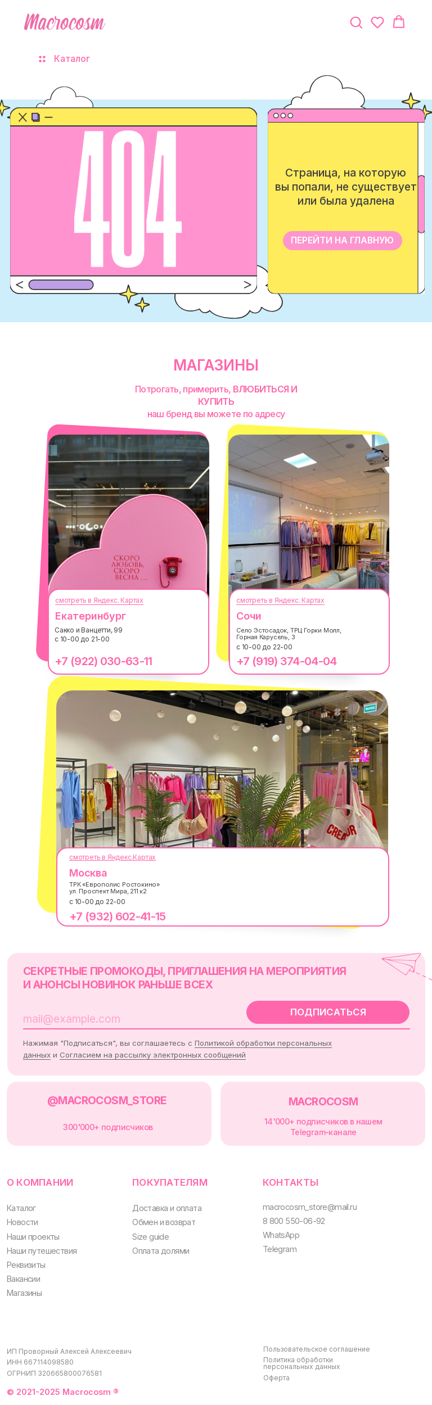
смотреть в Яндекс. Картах (99, 600)
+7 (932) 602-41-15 (117, 916)
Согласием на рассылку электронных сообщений (153, 1054)
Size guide (150, 1236)
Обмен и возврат (163, 1222)
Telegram (279, 1249)
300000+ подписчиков (107, 1127)
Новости (22, 1222)
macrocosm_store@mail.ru (310, 1207)
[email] (121, 1018)
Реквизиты (26, 1265)
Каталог (21, 1208)
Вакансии (23, 1279)
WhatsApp (281, 1235)
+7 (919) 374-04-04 (286, 661)
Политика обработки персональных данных (301, 1363)
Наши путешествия (41, 1250)
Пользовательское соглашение (316, 1349)
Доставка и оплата (166, 1208)
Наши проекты (33, 1236)
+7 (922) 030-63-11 (103, 661)
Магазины (24, 1293)
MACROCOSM (323, 1101)
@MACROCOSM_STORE (106, 1100)
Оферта (276, 1378)
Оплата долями (160, 1250)
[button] (356, 22)
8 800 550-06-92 (294, 1221)
